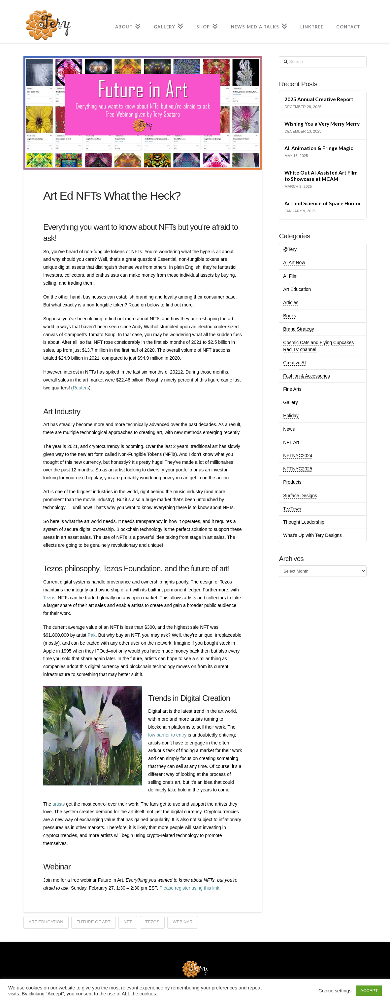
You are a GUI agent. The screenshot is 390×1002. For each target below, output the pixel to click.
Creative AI (294, 362)
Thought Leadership (303, 522)
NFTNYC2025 (297, 468)
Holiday (291, 415)
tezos (152, 921)
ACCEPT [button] (369, 990)
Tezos (49, 597)
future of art (94, 921)
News (289, 429)
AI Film (290, 276)
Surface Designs (300, 495)
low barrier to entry (167, 735)
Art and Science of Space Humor (322, 203)
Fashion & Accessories (306, 376)
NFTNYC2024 (297, 455)
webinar (183, 921)
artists (58, 804)
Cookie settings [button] (334, 990)
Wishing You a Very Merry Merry (322, 124)
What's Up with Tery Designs (312, 535)
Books (289, 315)
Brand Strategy (298, 329)
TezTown (292, 508)
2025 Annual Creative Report (318, 99)
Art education (46, 921)
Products (292, 482)
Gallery (290, 402)
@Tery (290, 249)
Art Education (297, 289)
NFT (128, 921)
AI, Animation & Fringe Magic (318, 148)
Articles (290, 302)
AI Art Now (294, 262)
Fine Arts (292, 389)
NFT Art (291, 442)
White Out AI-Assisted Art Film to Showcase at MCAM (321, 176)
